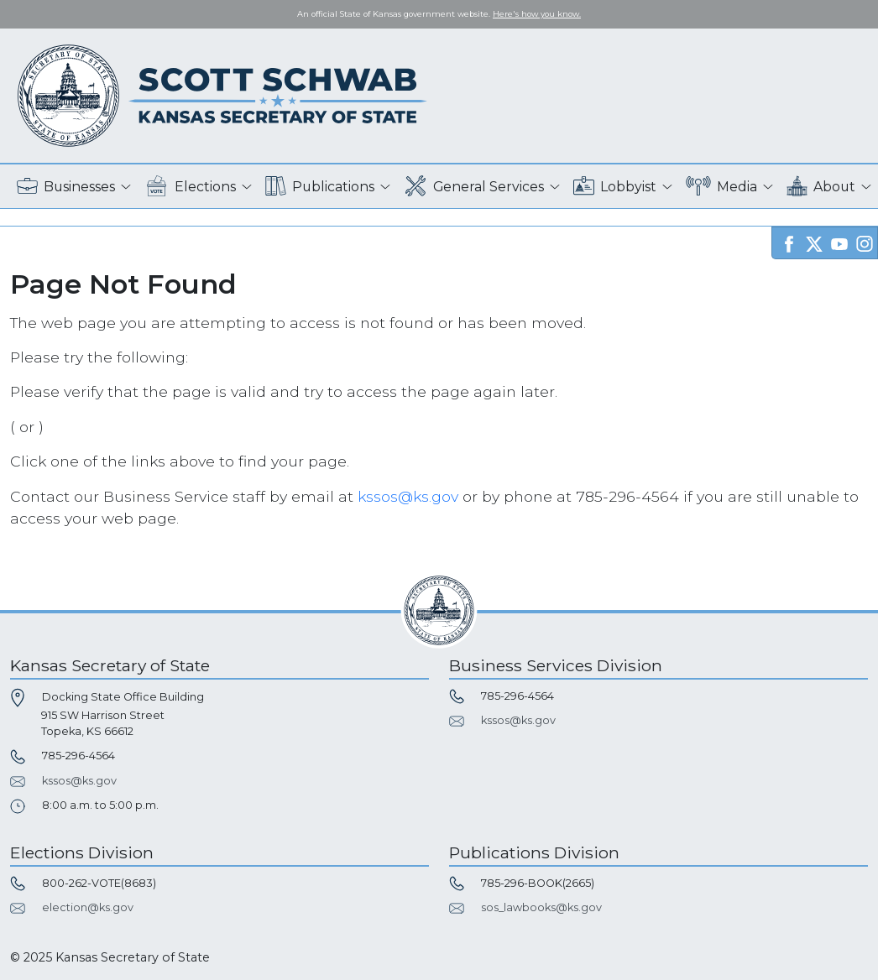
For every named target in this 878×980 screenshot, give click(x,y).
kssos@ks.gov (408, 496)
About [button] (821, 187)
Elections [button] (190, 187)
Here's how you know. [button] (537, 13)
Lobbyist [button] (614, 187)
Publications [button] (319, 187)
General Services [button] (474, 187)
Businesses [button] (66, 187)
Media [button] (721, 187)
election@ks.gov (87, 907)
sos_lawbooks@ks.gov (541, 907)
